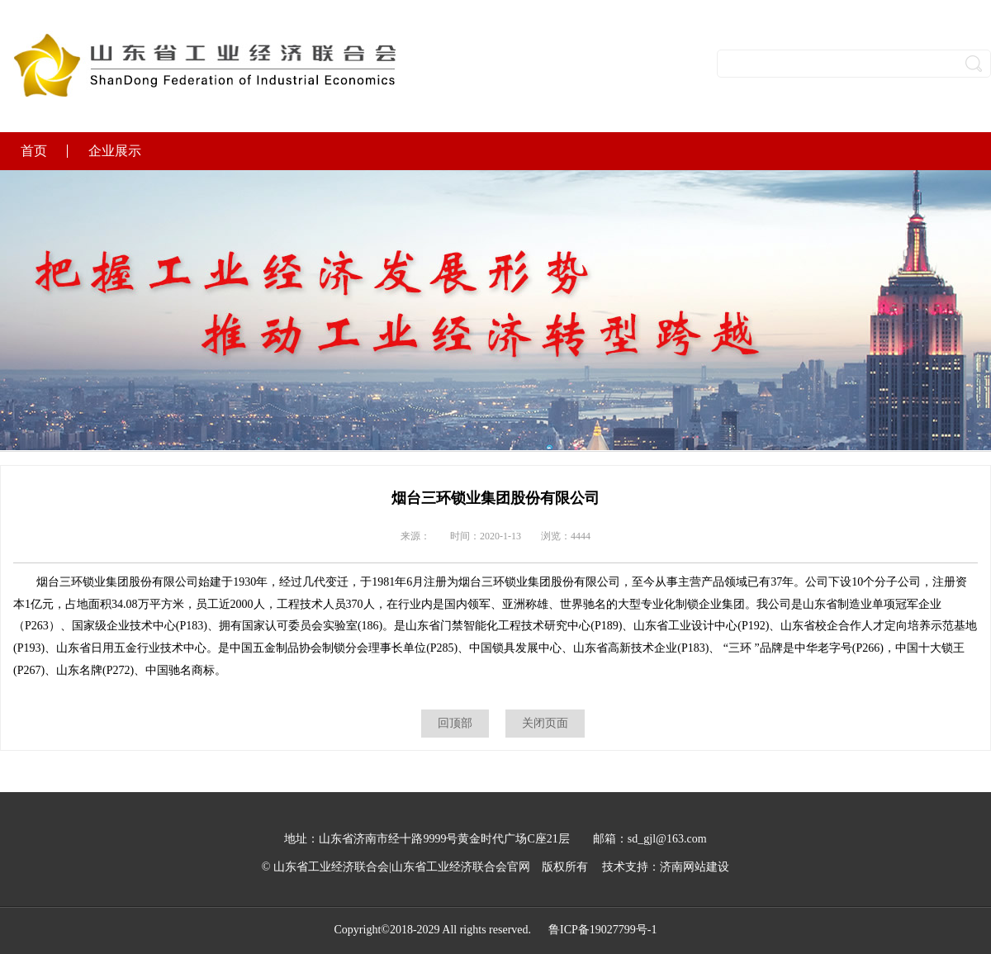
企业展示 (114, 151)
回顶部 (455, 723)
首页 (34, 151)
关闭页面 (545, 723)
